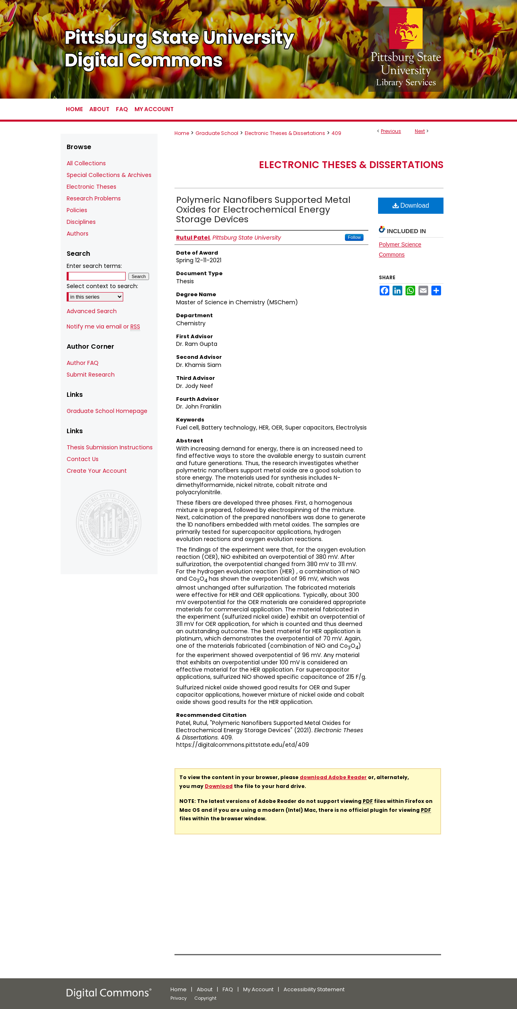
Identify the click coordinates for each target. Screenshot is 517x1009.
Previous (391, 131)
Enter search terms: (94, 266)
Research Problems (94, 198)
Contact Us (83, 459)
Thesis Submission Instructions (110, 447)
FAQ (228, 989)
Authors (77, 234)
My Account (258, 989)
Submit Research (91, 375)
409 (336, 133)
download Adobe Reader (333, 777)
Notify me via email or (103, 326)
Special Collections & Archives (109, 175)
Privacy (178, 998)
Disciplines (81, 222)
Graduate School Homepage (107, 411)
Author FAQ (83, 363)
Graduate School (216, 133)
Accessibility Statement (314, 989)
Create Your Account (97, 471)
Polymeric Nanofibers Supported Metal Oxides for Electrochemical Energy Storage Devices (263, 209)
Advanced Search (92, 311)
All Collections (86, 163)
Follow (354, 237)
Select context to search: (102, 286)
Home (181, 133)
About (204, 989)
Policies (77, 210)
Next (420, 131)
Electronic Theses (91, 187)
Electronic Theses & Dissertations (285, 133)
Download (411, 205)
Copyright (205, 998)
